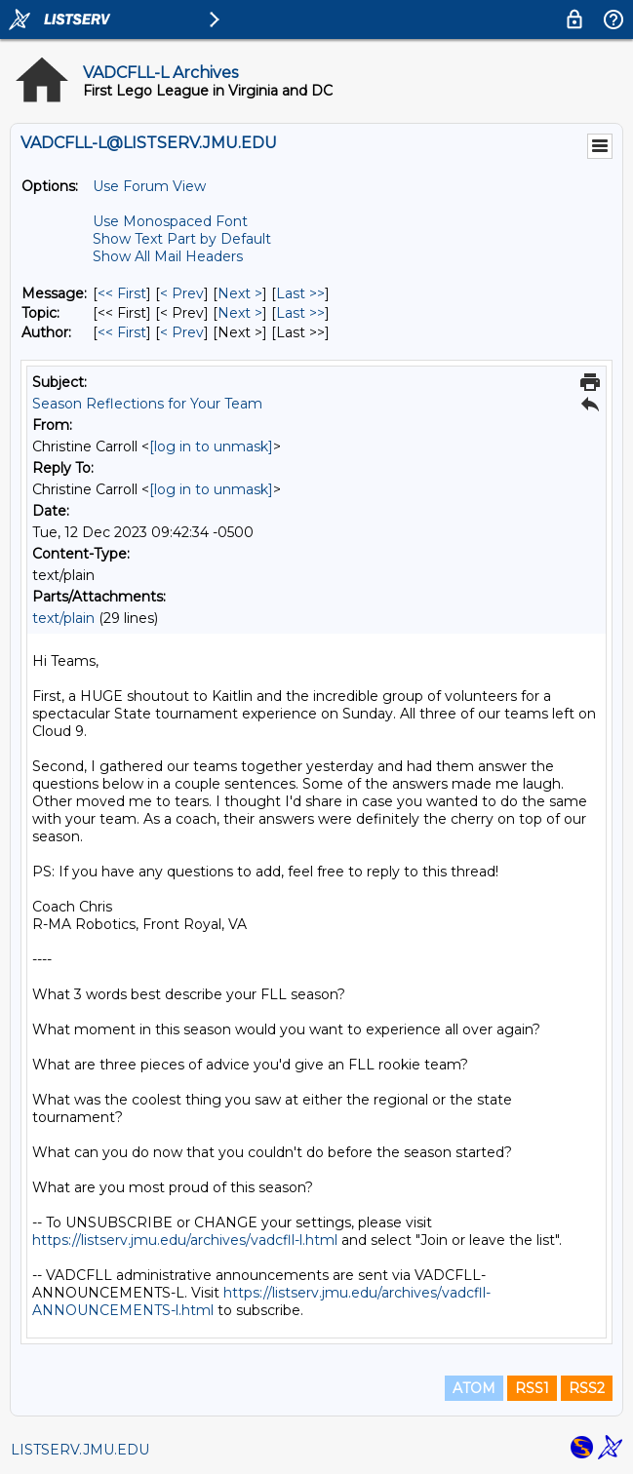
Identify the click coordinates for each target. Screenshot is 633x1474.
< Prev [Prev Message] (182, 293)
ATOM (474, 1388)
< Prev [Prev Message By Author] (182, 332)
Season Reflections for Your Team (147, 403)
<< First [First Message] (122, 293)
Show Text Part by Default (182, 239)
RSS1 (532, 1388)
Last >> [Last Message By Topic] (300, 313)
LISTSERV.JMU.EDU (80, 1449)
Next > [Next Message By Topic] (240, 313)
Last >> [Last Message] (300, 293)
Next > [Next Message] (240, 293)
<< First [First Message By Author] (122, 332)
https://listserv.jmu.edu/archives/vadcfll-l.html (184, 1240)
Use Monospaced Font (170, 221)
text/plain (63, 618)
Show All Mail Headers (168, 256)
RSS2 (587, 1388)
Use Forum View (149, 186)
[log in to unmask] (211, 446)
